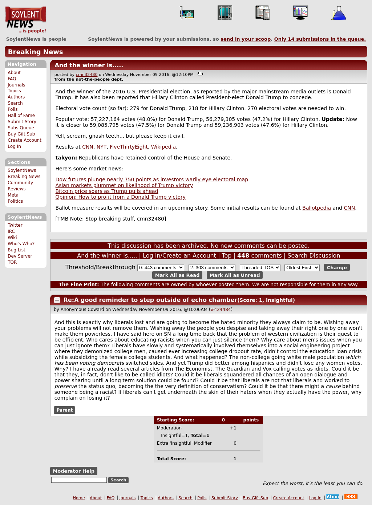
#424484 (221, 309)
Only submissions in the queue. (320, 39)
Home (79, 498)
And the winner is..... (88, 65)
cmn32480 (87, 74)
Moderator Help (73, 471)
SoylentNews (25, 20)
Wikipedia (163, 147)
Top (226, 255)
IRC (11, 231)
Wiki (12, 237)
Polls (12, 109)
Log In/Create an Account (179, 255)
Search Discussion (313, 255)
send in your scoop (246, 39)
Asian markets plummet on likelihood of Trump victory (124, 185)
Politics (15, 201)
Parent (64, 409)
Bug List (16, 249)
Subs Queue (21, 127)
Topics (14, 90)
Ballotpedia (316, 208)
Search (15, 103)
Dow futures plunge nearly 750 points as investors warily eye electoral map (152, 179)
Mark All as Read (177, 275)
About (14, 72)
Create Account (24, 140)
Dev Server (20, 256)
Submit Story (22, 121)
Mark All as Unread (235, 275)
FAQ (12, 78)
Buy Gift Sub (21, 134)
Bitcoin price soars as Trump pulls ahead (107, 191)
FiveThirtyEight (129, 147)
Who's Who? (21, 243)
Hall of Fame (21, 115)
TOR (12, 262)
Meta (13, 195)
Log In (14, 146)
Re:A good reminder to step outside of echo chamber (151, 299)
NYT (102, 147)
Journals (16, 85)
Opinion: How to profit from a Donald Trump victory (121, 197)
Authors (16, 97)
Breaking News (35, 52)
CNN (87, 147)
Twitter (15, 225)
